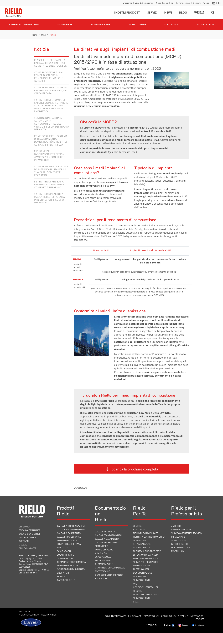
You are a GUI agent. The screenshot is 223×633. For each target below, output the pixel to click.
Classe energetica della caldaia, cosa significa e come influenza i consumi (51, 62)
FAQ (135, 583)
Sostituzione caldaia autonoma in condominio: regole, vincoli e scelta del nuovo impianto (51, 123)
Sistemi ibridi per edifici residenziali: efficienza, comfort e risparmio (49, 184)
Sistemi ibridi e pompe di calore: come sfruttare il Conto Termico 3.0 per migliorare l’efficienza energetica (51, 105)
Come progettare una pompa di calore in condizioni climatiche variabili (48, 77)
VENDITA (137, 526)
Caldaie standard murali (71, 529)
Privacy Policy (151, 616)
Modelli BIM (139, 576)
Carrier (25, 614)
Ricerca (61, 576)
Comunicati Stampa (115, 616)
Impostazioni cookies (197, 618)
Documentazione (142, 572)
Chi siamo (127, 2)
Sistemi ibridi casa (67, 540)
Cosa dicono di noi (165, 2)
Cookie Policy (168, 616)
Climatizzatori (65, 558)
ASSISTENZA (139, 529)
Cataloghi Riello (66, 580)
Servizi (152, 13)
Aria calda (63, 547)
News (168, 13)
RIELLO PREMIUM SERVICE (145, 533)
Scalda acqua (103, 556)
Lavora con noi (183, 2)
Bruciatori (63, 572)
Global (206, 2)
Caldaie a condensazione (71, 526)
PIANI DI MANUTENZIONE (145, 558)
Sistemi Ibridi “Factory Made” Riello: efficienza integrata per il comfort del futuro (50, 198)
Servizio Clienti (141, 580)
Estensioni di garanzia (145, 554)
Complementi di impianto (71, 569)
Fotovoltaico (102, 571)
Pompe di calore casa (69, 544)
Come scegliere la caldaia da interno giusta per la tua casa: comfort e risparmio (51, 171)
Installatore (178, 536)
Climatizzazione (104, 564)
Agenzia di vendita (181, 529)
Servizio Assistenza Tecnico (186, 533)
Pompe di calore (104, 549)
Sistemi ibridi (102, 546)
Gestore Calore (180, 544)
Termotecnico (179, 540)
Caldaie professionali (69, 536)
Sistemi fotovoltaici (68, 565)
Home (34, 34)
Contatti (197, 2)
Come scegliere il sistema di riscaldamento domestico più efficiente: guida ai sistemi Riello (50, 140)
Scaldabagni (64, 551)
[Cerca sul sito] (212, 12)
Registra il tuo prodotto (147, 551)
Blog (183, 13)
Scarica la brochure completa (135, 469)
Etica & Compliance (144, 2)
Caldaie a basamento (69, 533)
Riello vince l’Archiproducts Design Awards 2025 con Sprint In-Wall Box (49, 155)
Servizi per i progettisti (145, 594)
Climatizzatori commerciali (72, 562)
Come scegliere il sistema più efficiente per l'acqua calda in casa (50, 90)
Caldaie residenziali (106, 531)
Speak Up (183, 616)
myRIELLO (176, 526)
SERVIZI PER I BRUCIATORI (145, 562)
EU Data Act (134, 616)
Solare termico (65, 554)
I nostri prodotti (127, 13)
